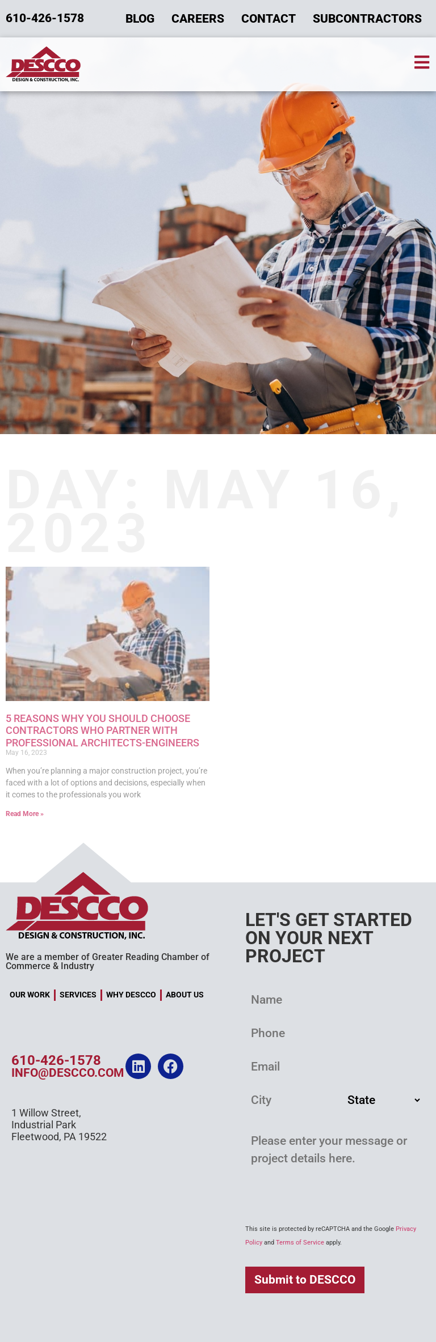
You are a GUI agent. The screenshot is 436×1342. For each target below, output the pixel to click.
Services (78, 995)
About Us (185, 995)
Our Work (30, 995)
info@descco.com (67, 1073)
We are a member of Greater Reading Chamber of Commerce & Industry (107, 961)
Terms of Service (300, 1242)
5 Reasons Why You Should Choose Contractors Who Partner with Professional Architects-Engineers (102, 730)
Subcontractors (367, 19)
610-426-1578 (56, 1060)
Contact (268, 19)
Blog (139, 19)
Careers (197, 19)
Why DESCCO (131, 995)
